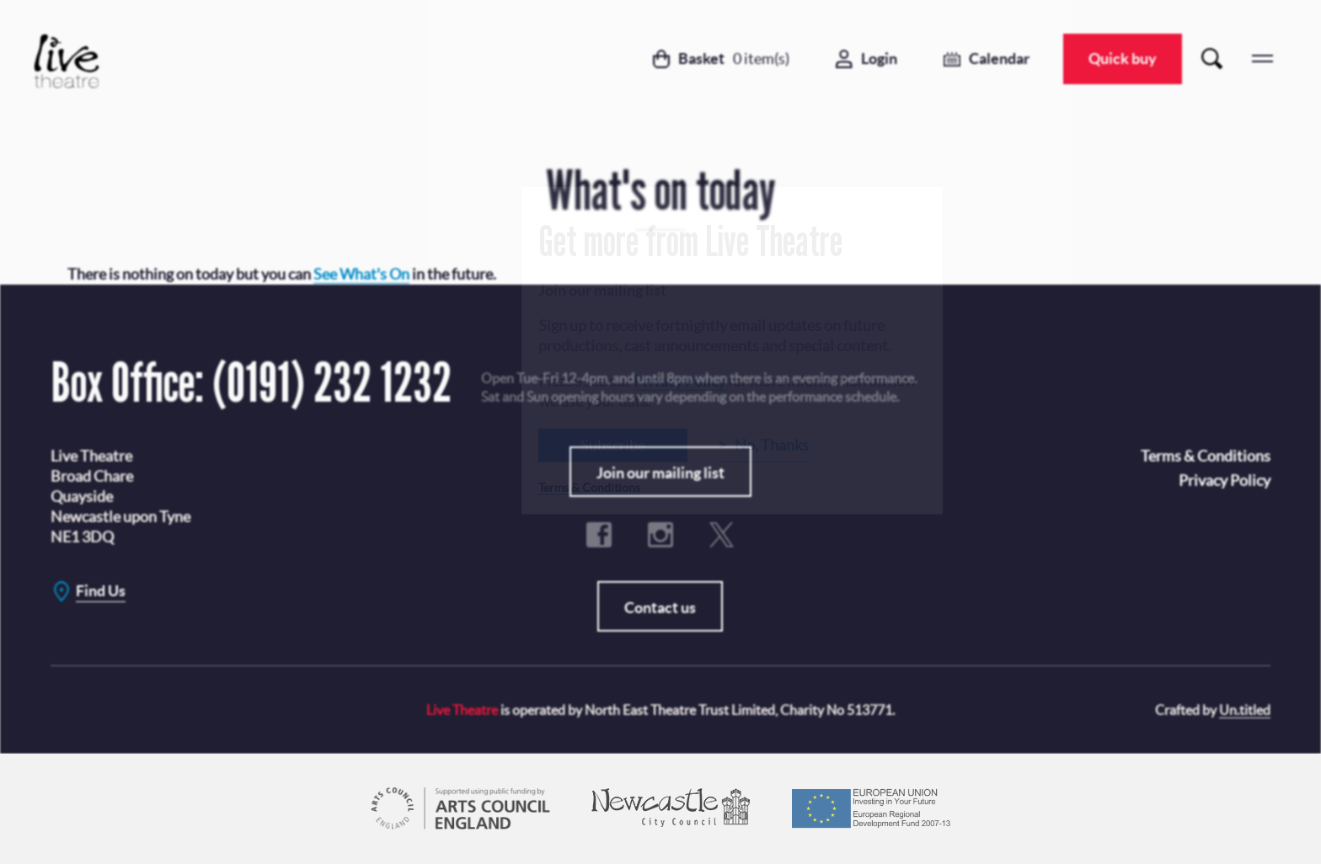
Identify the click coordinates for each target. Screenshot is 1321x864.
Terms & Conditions (589, 486)
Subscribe (612, 444)
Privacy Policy (679, 380)
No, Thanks (772, 444)
